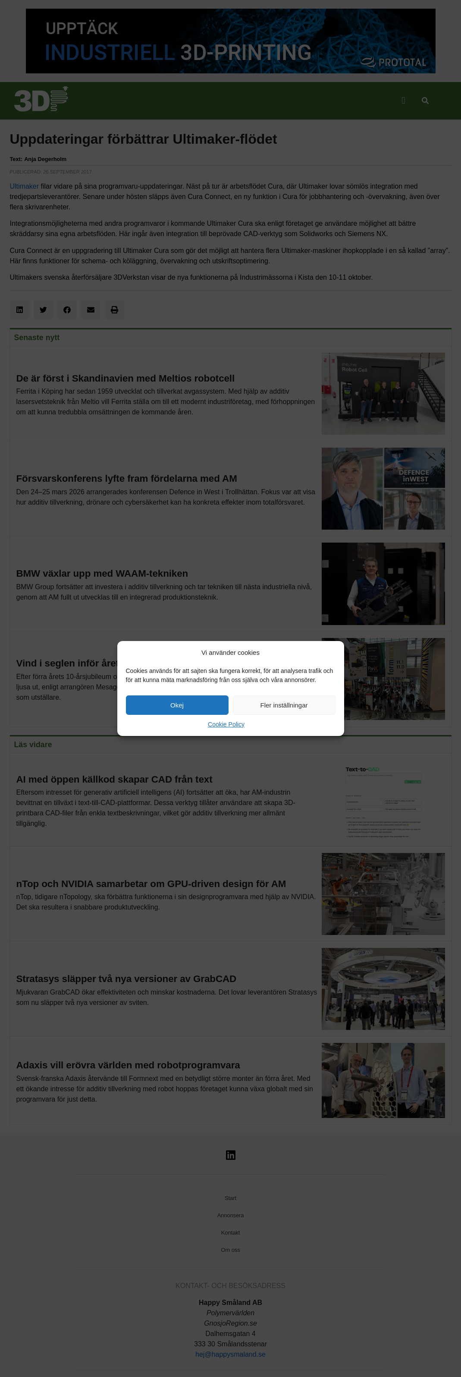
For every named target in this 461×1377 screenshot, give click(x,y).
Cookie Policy (226, 724)
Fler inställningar (283, 705)
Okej (177, 705)
